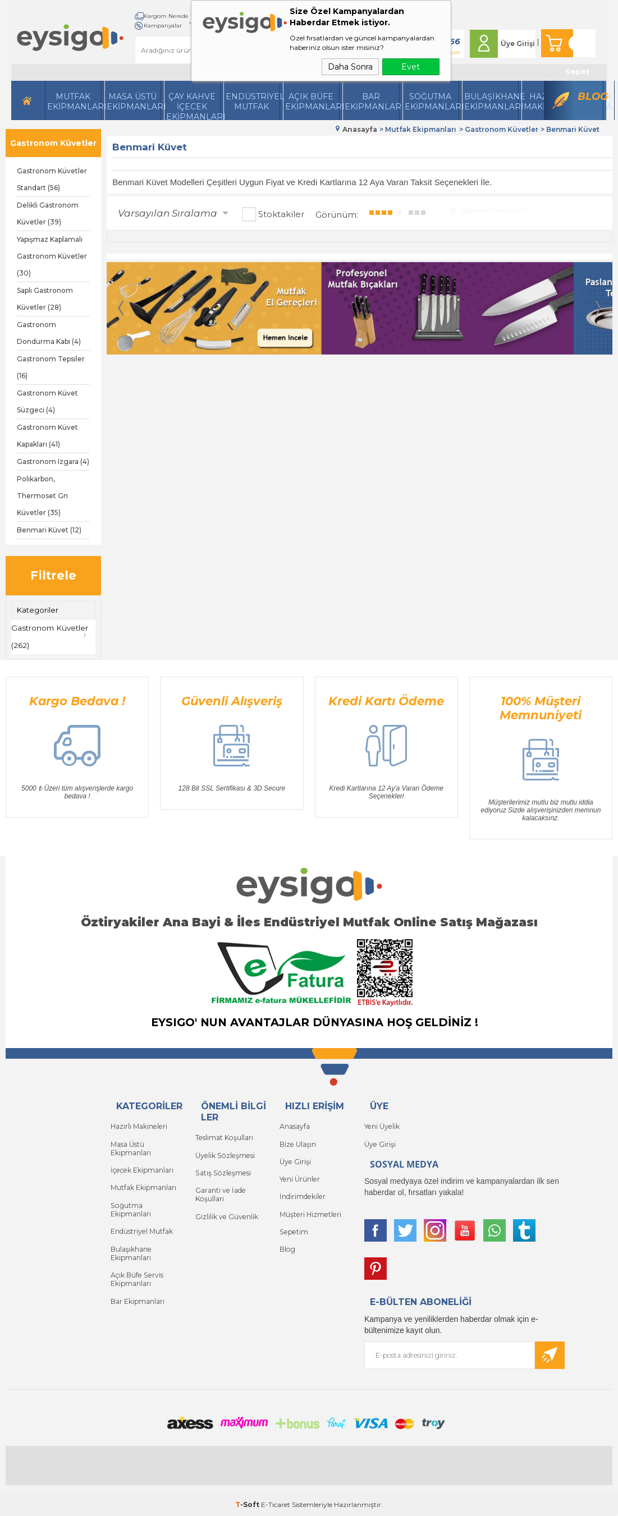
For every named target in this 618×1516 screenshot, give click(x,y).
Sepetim (293, 1225)
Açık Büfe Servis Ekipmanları (136, 1262)
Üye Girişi (512, 43)
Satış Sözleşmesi (221, 1169)
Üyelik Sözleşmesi (223, 1153)
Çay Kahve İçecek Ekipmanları (193, 105)
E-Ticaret (275, 1501)
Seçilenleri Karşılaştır (489, 209)
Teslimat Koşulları (223, 1136)
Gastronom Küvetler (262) (51, 636)
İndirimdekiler (302, 1192)
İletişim (136, 25)
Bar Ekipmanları (137, 1283)
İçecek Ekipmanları (141, 1166)
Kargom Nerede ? (150, 16)
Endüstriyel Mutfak (253, 101)
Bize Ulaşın (297, 1141)
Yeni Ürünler (299, 1175)
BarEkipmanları (372, 101)
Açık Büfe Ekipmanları (312, 101)
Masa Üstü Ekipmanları (134, 101)
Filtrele (53, 575)
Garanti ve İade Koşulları (220, 1190)
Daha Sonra (350, 67)
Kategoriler (37, 609)
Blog (590, 96)
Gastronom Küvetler (53, 143)
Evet (410, 67)
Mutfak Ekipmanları (74, 101)
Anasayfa (295, 1124)
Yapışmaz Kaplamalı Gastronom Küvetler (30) (52, 256)
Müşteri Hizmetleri (310, 1209)
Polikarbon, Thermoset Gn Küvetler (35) (42, 496)
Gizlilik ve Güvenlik (226, 1211)
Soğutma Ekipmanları (432, 101)
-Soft (248, 1501)
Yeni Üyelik (381, 1124)
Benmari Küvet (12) (49, 530)
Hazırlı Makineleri (138, 1124)
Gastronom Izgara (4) (53, 461)
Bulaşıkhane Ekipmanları (491, 101)
